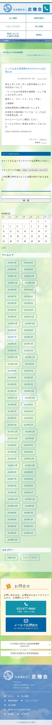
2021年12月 (12, 432)
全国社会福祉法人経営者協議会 (25, 653)
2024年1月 (28, 350)
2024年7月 (12, 337)
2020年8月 (28, 472)
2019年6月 (12, 519)
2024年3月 (28, 344)
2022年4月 (28, 418)
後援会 (39, 35)
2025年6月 (28, 296)
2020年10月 (30, 465)
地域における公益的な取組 (13, 35)
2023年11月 (30, 357)
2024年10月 (30, 323)
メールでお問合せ (26, 627)
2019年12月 (12, 499)
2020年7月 (12, 479)
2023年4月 (12, 384)
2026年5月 (12, 263)
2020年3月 (28, 486)
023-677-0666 (26, 610)
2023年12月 (12, 357)
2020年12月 (29, 459)
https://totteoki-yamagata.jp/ (18, 131)
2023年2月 (28, 384)
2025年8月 (28, 290)
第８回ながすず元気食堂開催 (13, 52)
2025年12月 (29, 276)
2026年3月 (12, 269)
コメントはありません (11, 154)
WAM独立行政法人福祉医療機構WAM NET (24, 645)
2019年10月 (12, 506)
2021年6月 (12, 452)
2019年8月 (12, 513)
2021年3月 (12, 459)
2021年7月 (28, 445)
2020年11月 (12, 465)
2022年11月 (12, 398)
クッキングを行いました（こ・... (38, 55)
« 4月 (3, 248)
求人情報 (39, 26)
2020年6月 (28, 479)
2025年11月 (12, 283)
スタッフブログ (13, 26)
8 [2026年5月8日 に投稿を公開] (31, 226)
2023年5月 (28, 377)
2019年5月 (28, 519)
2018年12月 (12, 540)
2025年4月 (28, 303)
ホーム (11, 696)
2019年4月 (12, 526)
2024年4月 (12, 344)
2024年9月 (12, 330)
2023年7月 (28, 371)
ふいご (44, 142)
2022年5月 (12, 418)
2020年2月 (12, 492)
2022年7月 (12, 411)
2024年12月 (29, 317)
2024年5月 (28, 337)
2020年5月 (12, 486)
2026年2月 (28, 269)
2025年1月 (12, 317)
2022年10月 (30, 398)
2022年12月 (29, 391)
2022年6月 (28, 411)
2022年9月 (12, 405)
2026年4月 (28, 263)
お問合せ (25, 714)
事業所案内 (39, 18)
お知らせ (43, 139)
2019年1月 (28, 533)
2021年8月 (12, 445)
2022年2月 (12, 425)
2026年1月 (12, 276)
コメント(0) (42, 79)
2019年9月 (29, 506)
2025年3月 (12, 310)
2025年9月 (12, 290)
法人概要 (13, 18)
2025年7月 (12, 296)
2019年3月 (28, 526)
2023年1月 (12, 391)
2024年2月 (12, 350)
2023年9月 (29, 364)
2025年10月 (30, 283)
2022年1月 (28, 425)
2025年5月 (12, 303)
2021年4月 (28, 452)
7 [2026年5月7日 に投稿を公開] (24, 226)
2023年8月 (12, 371)
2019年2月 (12, 533)
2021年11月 (30, 432)
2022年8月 (28, 405)
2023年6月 (12, 377)
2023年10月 (12, 364)
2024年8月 (28, 330)
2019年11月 (30, 499)
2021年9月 (29, 438)
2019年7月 (28, 513)
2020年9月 (12, 472)
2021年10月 (12, 438)
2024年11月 (12, 323)
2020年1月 (28, 492)
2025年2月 (28, 310)
